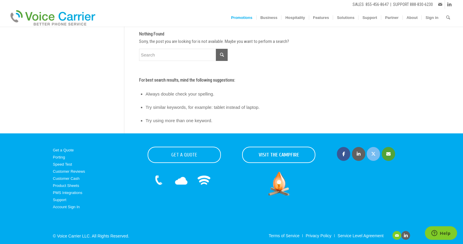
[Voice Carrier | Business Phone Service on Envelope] (388, 154)
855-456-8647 (377, 4)
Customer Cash (66, 178)
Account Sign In (66, 207)
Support (59, 200)
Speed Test (62, 164)
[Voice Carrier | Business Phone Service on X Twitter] (373, 154)
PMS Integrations (67, 192)
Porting (59, 157)
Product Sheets (66, 185)
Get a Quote (63, 150)
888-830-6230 (421, 4)
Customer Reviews (69, 171)
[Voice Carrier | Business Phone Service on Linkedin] (358, 154)
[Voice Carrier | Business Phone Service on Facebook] (343, 154)
